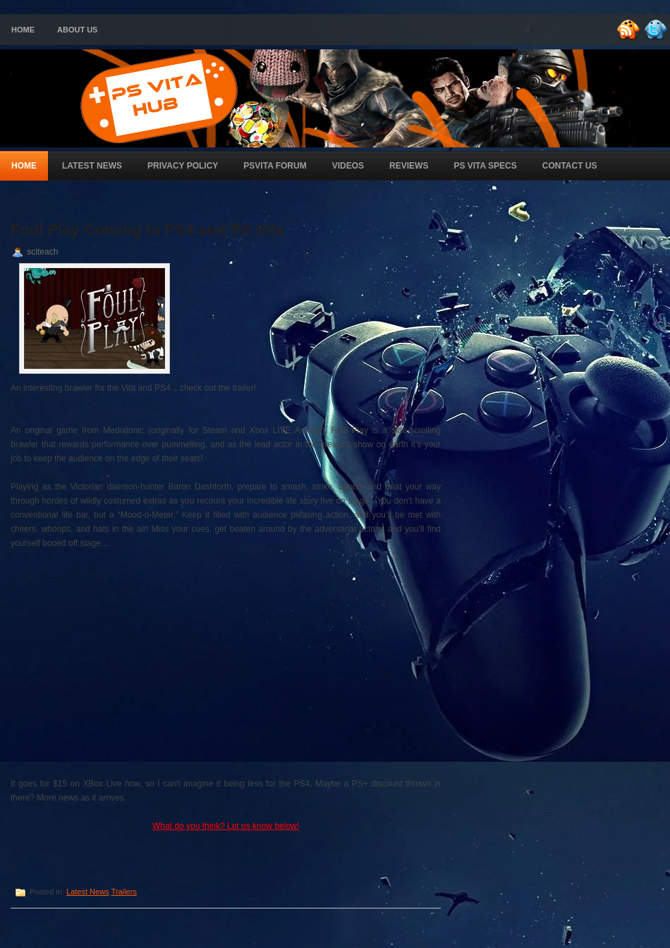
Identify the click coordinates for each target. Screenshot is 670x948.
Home (23, 29)
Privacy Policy (182, 166)
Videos (348, 166)
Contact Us (569, 166)
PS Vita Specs (484, 166)
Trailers (124, 891)
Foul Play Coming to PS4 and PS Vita (147, 229)
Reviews (408, 166)
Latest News (92, 166)
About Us (77, 29)
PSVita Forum (274, 166)
